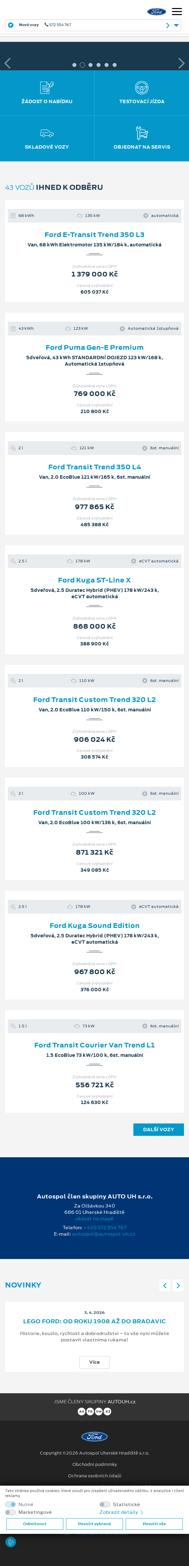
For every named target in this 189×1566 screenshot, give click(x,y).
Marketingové (35, 1512)
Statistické (126, 1504)
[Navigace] (177, 12)
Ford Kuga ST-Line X (94, 580)
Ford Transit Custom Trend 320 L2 (94, 699)
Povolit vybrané (94, 1523)
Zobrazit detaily (122, 1512)
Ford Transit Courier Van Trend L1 (94, 1045)
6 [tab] (114, 65)
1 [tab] (74, 65)
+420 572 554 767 (104, 1227)
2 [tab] (82, 65)
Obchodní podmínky (94, 1465)
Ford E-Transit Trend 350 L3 (94, 234)
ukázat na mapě (94, 1218)
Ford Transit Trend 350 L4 (94, 467)
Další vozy (158, 1129)
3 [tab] (90, 65)
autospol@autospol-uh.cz (103, 1234)
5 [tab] (106, 65)
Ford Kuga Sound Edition (95, 925)
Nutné (26, 1504)
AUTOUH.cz (121, 1401)
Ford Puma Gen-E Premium (95, 347)
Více (94, 1362)
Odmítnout (35, 1523)
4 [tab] (98, 65)
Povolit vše (154, 1523)
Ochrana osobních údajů (94, 1476)
